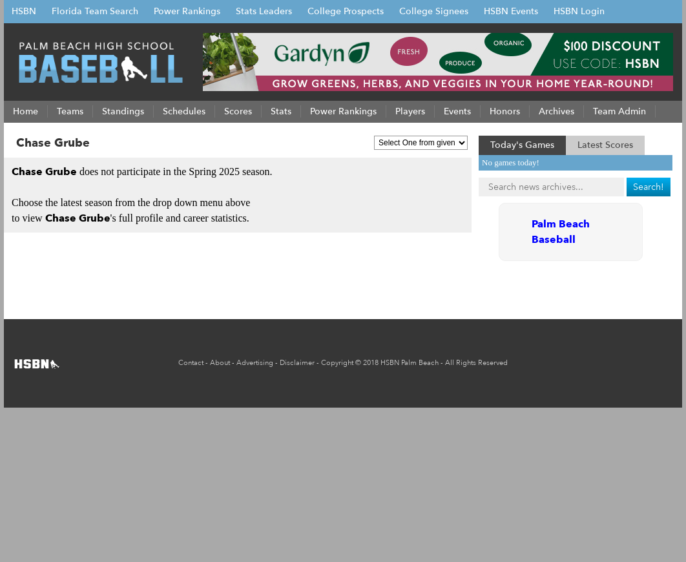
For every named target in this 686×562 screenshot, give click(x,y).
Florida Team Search (95, 11)
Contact (190, 363)
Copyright (337, 363)
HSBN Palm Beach (409, 363)
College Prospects (345, 11)
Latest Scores (605, 145)
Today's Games (522, 145)
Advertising (254, 363)
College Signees (433, 11)
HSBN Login (579, 11)
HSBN (24, 11)
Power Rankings (187, 11)
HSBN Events (511, 11)
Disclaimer (297, 363)
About (220, 363)
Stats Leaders (264, 11)
